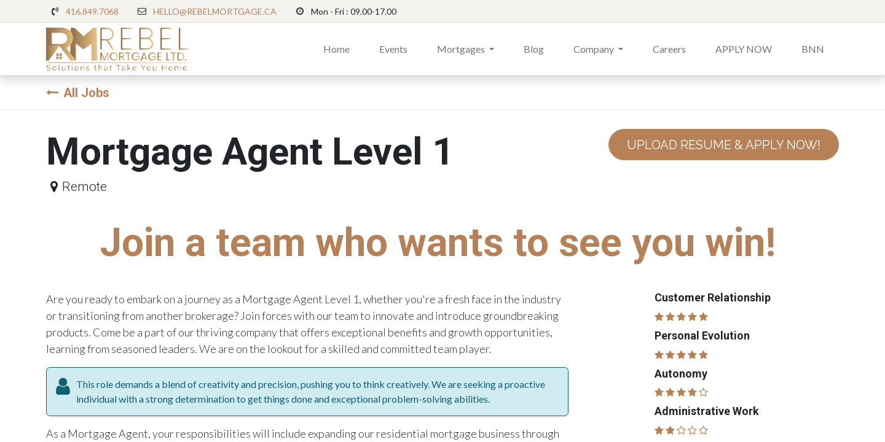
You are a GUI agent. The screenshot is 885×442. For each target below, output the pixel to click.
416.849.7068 (92, 11)
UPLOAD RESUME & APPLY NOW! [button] (723, 145)
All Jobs (77, 92)
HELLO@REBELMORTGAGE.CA (215, 11)
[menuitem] (336, 49)
